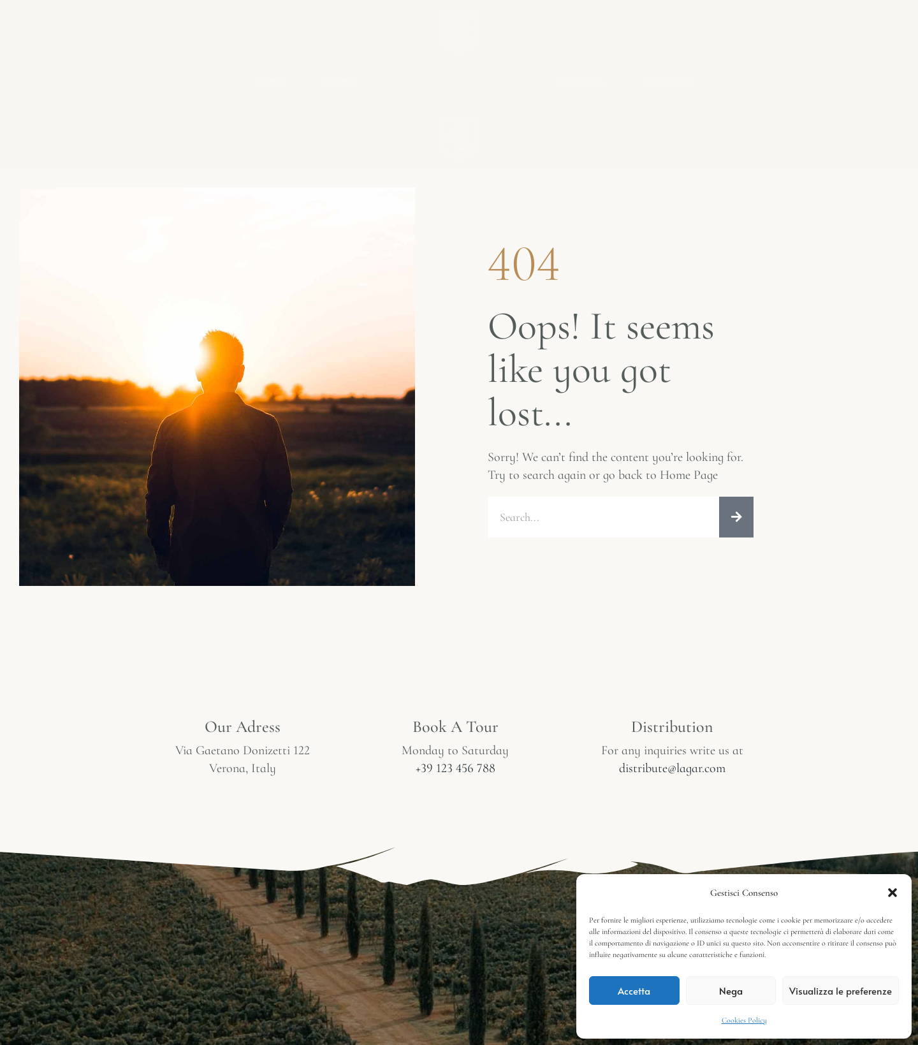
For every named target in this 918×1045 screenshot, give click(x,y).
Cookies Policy (744, 1020)
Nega (731, 990)
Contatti (670, 80)
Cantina (582, 80)
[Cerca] (736, 517)
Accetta (634, 990)
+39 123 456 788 (455, 768)
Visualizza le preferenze (840, 990)
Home (269, 80)
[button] (892, 892)
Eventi (341, 80)
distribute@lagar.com (672, 768)
